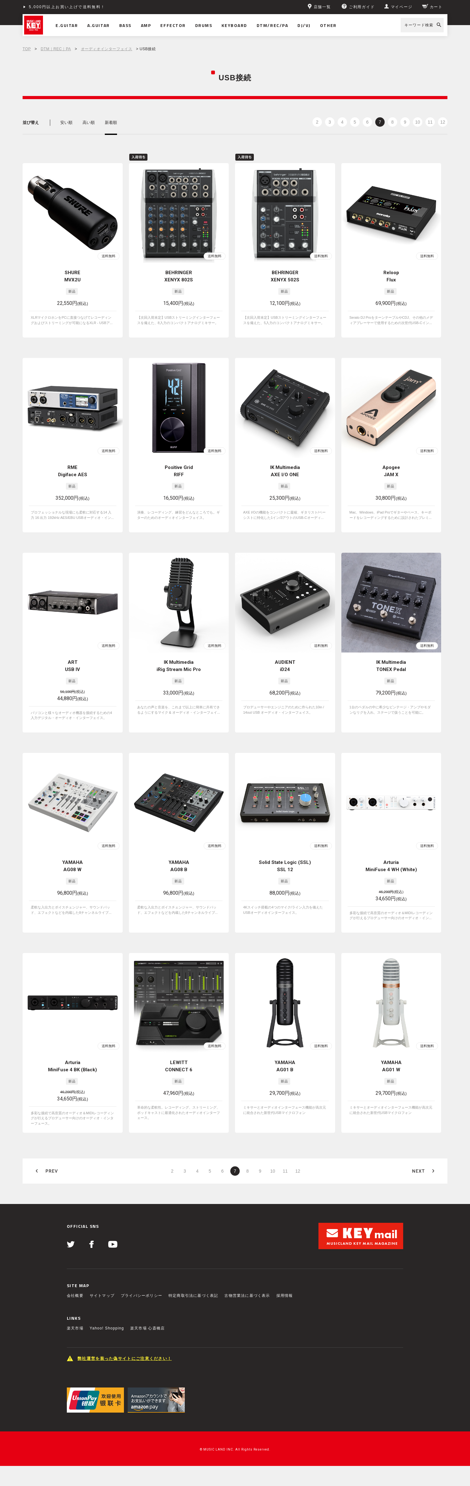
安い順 (66, 122)
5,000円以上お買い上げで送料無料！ (67, 7)
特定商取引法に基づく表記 (193, 1295)
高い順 (89, 122)
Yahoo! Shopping (107, 1328)
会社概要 (75, 1295)
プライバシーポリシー (141, 1295)
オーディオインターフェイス (106, 49)
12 (442, 122)
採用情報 (284, 1295)
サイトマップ (102, 1295)
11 (430, 122)
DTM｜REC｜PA (56, 49)
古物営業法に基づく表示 (247, 1295)
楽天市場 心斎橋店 (147, 1328)
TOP (27, 49)
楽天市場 (75, 1328)
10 (417, 122)
